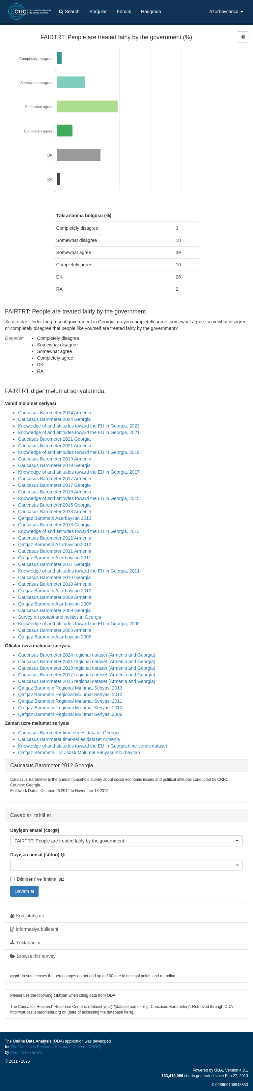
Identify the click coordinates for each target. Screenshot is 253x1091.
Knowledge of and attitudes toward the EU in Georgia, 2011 (79, 571)
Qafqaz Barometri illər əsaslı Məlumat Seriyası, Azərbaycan (79, 752)
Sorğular (98, 11)
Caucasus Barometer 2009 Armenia (54, 597)
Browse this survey (32, 956)
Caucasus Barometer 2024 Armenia (54, 412)
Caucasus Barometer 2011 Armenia (54, 551)
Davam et (24, 891)
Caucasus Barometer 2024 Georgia (54, 419)
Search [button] (69, 11)
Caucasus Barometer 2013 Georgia (54, 524)
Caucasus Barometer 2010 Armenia (54, 584)
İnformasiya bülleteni (34, 929)
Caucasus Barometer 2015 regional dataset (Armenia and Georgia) (86, 681)
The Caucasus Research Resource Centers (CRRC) (56, 1047)
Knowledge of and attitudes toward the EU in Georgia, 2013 (79, 531)
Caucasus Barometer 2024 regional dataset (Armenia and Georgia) (86, 655)
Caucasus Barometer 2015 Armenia (54, 491)
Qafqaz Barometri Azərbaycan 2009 (54, 603)
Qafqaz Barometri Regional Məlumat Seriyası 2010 (70, 707)
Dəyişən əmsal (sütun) (34, 854)
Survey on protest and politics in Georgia (59, 617)
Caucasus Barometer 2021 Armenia (54, 445)
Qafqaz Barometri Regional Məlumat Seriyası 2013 (70, 688)
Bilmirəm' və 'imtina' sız (37, 879)
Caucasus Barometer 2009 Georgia (54, 610)
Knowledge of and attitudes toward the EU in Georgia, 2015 (79, 498)
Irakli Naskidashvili (26, 1052)
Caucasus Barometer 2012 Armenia (54, 538)
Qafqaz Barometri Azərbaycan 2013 (54, 518)
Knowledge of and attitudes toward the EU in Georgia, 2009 (79, 623)
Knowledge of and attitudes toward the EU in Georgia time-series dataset (92, 746)
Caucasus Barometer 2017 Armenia (54, 478)
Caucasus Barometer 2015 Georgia (54, 505)
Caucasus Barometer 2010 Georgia (54, 577)
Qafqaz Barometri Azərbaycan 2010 (54, 590)
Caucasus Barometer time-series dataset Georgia (68, 732)
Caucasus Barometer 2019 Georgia (54, 465)
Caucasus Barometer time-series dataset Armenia (69, 739)
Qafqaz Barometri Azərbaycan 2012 (54, 544)
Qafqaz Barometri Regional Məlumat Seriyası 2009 (70, 714)
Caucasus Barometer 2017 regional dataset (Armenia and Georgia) (86, 674)
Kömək (124, 11)
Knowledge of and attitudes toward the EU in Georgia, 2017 (79, 472)
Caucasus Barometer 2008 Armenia (54, 630)
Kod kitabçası (27, 915)
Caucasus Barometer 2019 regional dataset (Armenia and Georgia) (86, 668)
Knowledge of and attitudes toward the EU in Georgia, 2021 (79, 432)
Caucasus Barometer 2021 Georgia (54, 439)
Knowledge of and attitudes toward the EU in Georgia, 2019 (79, 452)
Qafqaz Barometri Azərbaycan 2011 (54, 557)
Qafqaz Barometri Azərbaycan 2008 (54, 636)
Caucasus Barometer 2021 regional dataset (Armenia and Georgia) (86, 661)
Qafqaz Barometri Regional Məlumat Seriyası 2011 (70, 701)
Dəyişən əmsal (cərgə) (34, 830)
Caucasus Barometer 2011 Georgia (54, 564)
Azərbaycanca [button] (226, 11)
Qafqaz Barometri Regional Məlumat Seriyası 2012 (70, 694)
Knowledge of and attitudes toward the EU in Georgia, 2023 (79, 425)
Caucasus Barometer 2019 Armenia (54, 458)
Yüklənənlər (25, 942)
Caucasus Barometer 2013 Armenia (54, 511)
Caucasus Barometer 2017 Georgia (54, 485)
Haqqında (151, 11)
